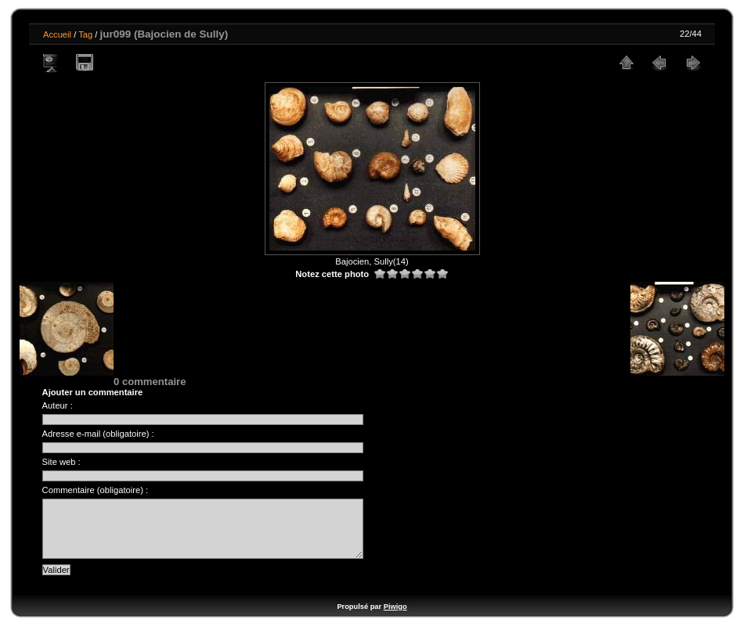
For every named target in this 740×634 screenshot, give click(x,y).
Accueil (57, 34)
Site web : (61, 461)
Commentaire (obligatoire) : (95, 490)
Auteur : (57, 405)
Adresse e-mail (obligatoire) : (98, 433)
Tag (85, 34)
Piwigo (395, 618)
